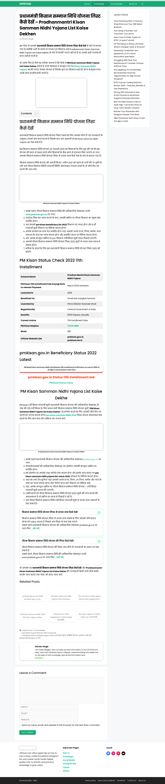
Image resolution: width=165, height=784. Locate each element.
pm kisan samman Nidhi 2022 (61, 415)
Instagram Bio (69, 763)
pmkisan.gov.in (90, 459)
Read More (39, 658)
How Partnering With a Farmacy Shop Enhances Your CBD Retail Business (128, 24)
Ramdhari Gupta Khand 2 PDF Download (39, 633)
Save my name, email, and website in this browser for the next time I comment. (61, 725)
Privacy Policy (90, 780)
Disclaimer (121, 780)
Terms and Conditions (106, 780)
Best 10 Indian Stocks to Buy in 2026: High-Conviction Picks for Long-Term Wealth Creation (128, 105)
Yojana (25, 630)
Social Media (119, 4)
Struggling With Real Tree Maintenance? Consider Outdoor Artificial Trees (129, 63)
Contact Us (131, 780)
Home (87, 4)
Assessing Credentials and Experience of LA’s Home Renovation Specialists (126, 53)
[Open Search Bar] (142, 4)
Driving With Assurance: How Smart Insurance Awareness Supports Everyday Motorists (126, 95)
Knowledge (101, 4)
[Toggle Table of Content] (35, 113)
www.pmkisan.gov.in (36, 214)
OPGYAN (25, 4)
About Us (133, 4)
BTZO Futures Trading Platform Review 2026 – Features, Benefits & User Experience (129, 85)
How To (32, 630)
